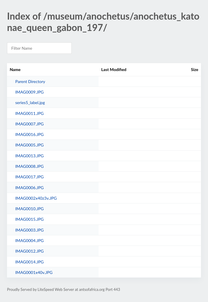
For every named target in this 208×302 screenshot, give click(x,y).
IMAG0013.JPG (29, 155)
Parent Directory (30, 81)
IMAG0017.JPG (29, 176)
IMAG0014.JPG (29, 261)
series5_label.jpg (30, 102)
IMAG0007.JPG (29, 123)
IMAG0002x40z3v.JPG (36, 198)
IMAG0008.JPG (29, 166)
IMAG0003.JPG (29, 229)
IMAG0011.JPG (29, 113)
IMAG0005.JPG (29, 144)
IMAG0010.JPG (29, 208)
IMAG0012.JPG (29, 250)
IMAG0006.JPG (29, 187)
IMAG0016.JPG (29, 134)
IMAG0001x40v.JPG (33, 272)
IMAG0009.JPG (29, 91)
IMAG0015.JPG (29, 219)
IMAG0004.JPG (29, 240)
